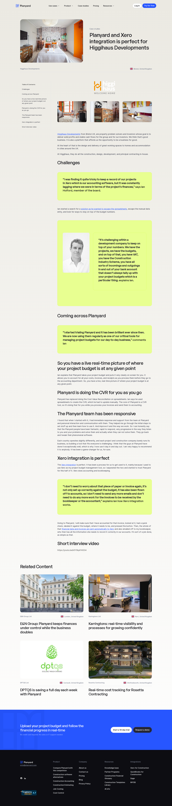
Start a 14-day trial (121, 730)
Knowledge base (112, 768)
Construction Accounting (63, 781)
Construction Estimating (63, 785)
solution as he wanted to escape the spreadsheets (104, 209)
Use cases (53, 6)
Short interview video (29, 127)
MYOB (133, 782)
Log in (137, 6)
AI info (107, 789)
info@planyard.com (28, 765)
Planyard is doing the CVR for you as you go (33, 109)
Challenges (26, 89)
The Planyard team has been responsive (32, 116)
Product (67, 6)
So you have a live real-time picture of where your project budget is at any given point (34, 101)
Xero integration (68, 465)
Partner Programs (112, 772)
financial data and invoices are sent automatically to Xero (88, 529)
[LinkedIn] (25, 778)
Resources (107, 6)
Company (83, 762)
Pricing (96, 6)
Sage (132, 778)
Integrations (135, 762)
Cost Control (58, 793)
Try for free (149, 5)
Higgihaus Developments (68, 134)
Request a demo (142, 730)
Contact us (83, 772)
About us (82, 768)
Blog (81, 780)
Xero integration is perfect (31, 122)
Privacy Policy (84, 784)
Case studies (83, 6)
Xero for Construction (139, 768)
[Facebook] (21, 778)
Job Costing (58, 789)
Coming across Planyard (30, 94)
